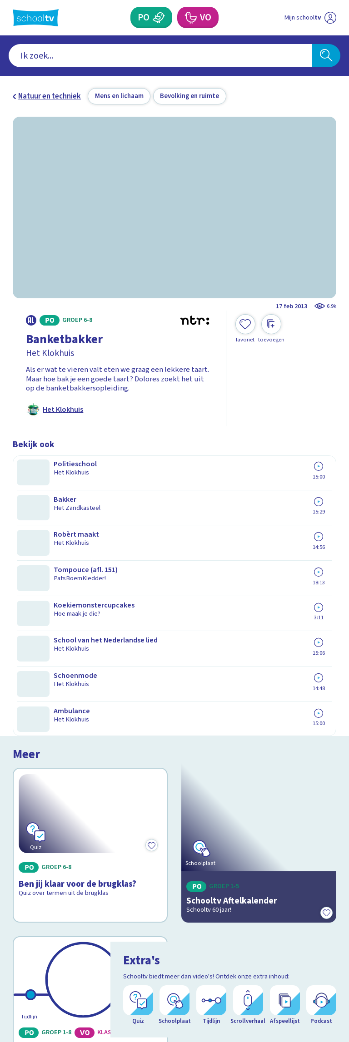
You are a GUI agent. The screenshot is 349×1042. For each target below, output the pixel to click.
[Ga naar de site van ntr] (323, 982)
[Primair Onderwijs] (159, 17)
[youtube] (77, 958)
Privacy (27, 848)
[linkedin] (57, 958)
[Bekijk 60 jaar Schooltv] (90, 662)
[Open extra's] (321, 1010)
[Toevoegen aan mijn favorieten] (245, 328)
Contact (29, 808)
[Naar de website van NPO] (330, 18)
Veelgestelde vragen (54, 821)
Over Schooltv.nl (45, 835)
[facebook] (17, 958)
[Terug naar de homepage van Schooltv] (36, 17)
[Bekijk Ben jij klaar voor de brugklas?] (90, 531)
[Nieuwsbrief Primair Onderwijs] (255, 853)
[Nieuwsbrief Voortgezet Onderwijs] (255, 883)
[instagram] (37, 958)
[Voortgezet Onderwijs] (190, 17)
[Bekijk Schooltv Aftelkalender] (259, 531)
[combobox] (161, 56)
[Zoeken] (326, 56)
